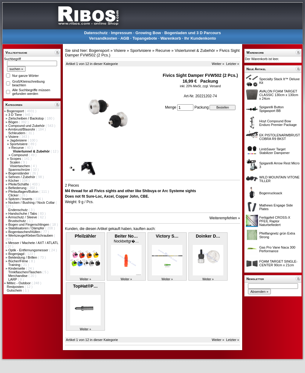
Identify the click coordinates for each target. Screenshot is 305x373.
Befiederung (17, 188)
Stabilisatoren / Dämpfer (26, 228)
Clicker (14, 195)
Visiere (13, 136)
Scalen (15, 162)
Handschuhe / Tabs (23, 213)
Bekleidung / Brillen (23, 257)
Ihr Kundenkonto (200, 38)
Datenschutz (96, 32)
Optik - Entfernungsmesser (28, 250)
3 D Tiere (15, 115)
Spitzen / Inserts (20, 199)
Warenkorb (170, 38)
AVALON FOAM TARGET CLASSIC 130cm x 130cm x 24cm (278, 94)
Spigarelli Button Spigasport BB (271, 109)
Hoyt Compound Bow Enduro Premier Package (278, 123)
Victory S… (167, 236)
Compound (20, 155)
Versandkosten (103, 38)
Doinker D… (208, 236)
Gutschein (15, 290)
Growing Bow (148, 32)
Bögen (13, 122)
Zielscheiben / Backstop (26, 118)
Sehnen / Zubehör (22, 177)
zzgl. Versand (212, 86)
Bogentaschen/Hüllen (24, 232)
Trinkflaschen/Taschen (25, 272)
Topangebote (144, 38)
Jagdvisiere (19, 140)
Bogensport (16, 111)
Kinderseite (17, 268)
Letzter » (232, 64)
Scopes (16, 158)
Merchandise (18, 276)
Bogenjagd (16, 254)
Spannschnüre (19, 169)
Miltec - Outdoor (19, 283)
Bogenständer (19, 173)
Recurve (18, 147)
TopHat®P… (85, 286)
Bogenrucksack (270, 193)
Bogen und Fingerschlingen (29, 224)
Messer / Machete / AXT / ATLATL (33, 243)
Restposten (16, 287)
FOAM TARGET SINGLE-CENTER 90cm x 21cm (278, 263)
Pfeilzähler (85, 236)
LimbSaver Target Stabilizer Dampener (274, 151)
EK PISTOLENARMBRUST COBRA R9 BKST (279, 137)
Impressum (121, 32)
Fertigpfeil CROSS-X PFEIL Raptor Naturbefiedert (274, 221)
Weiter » (218, 64)
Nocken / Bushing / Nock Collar (32, 202)
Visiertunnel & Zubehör (195, 50)
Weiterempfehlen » (225, 218)
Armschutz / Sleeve (23, 217)
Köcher (14, 180)
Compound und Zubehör (26, 125)
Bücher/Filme (18, 261)
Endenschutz (18, 210)
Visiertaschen (20, 166)
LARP (13, 279)
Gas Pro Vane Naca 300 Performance (277, 249)
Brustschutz (17, 221)
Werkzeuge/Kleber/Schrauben (31, 235)
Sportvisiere (19, 144)
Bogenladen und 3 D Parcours (192, 32)
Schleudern (17, 133)
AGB (124, 38)
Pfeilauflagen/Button (23, 191)
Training (14, 265)
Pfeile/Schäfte (19, 184)
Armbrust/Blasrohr (22, 129)
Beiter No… (126, 236)
